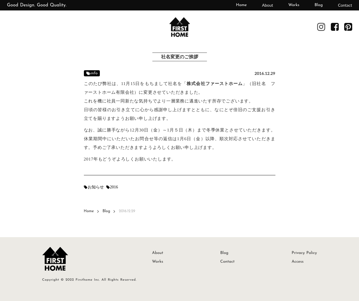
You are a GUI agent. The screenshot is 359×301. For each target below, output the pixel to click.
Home (241, 5)
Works (293, 5)
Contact (345, 5)
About (267, 5)
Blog (319, 5)
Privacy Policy (304, 253)
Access (298, 261)
